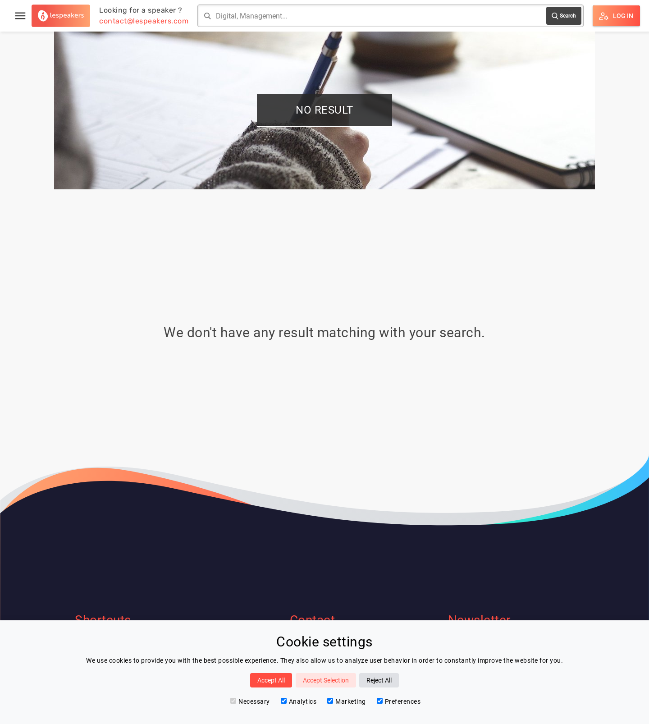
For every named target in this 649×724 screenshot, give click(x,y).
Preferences (399, 701)
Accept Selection (326, 680)
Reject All (379, 680)
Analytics (299, 701)
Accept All (271, 680)
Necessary (250, 701)
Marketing (346, 701)
